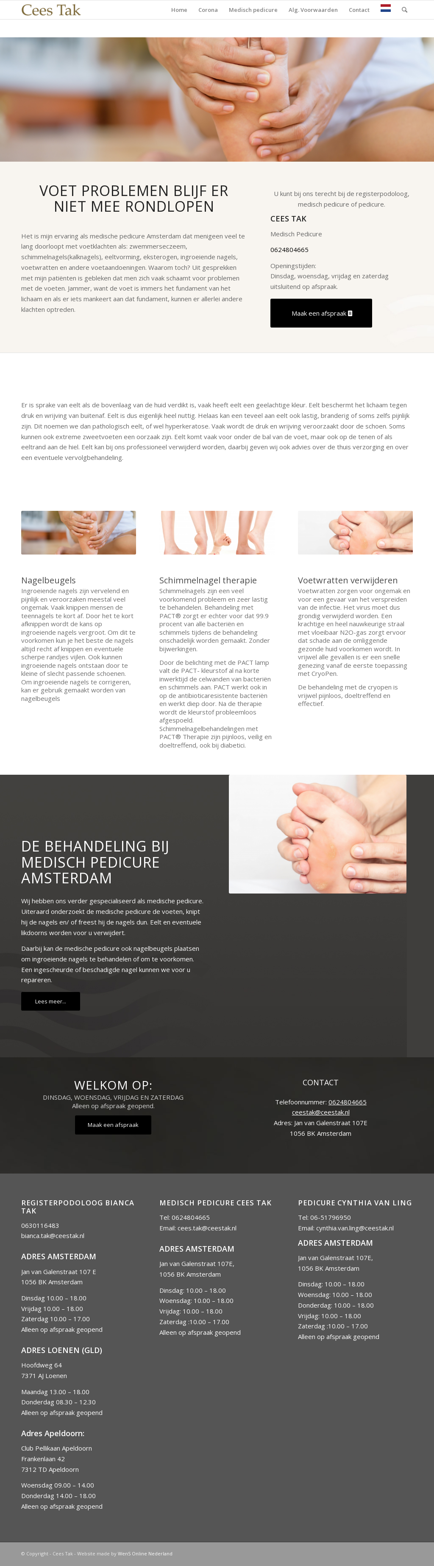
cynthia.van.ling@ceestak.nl (355, 1228)
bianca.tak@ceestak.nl (52, 1235)
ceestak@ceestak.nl (321, 1112)
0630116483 (40, 1225)
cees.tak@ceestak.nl (207, 1228)
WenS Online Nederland (145, 1553)
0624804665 (289, 249)
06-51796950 (330, 1217)
